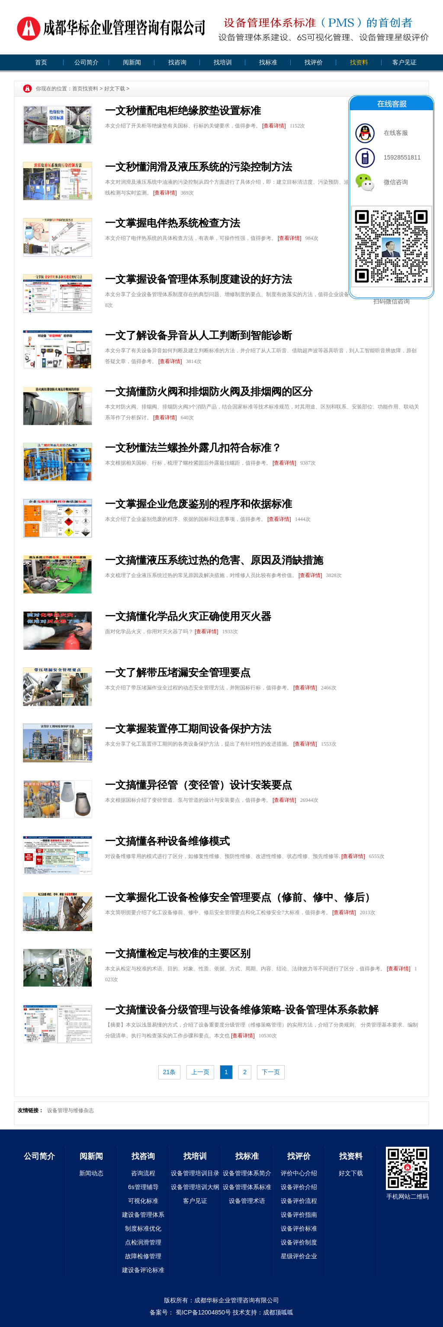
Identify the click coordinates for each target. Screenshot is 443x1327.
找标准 (268, 62)
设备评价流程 (299, 1200)
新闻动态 (91, 1173)
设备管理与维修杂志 (70, 1110)
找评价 (314, 62)
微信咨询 (381, 182)
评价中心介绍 (299, 1173)
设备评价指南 (299, 1214)
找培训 (223, 62)
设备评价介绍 (299, 1186)
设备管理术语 (247, 1200)
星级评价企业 (299, 1256)
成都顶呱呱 (278, 1312)
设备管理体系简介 (247, 1173)
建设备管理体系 (143, 1214)
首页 (41, 62)
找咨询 (177, 62)
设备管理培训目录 (195, 1173)
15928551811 (388, 157)
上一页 (200, 1072)
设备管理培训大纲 (195, 1186)
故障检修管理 (143, 1256)
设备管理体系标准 (247, 1186)
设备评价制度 (299, 1242)
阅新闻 (132, 62)
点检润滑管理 (143, 1242)
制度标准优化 (143, 1228)
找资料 (359, 62)
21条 (169, 1072)
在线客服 (381, 132)
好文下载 (114, 89)
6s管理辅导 (143, 1186)
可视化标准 (143, 1200)
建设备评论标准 (143, 1269)
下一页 (271, 1072)
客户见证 (404, 62)
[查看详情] (274, 126)
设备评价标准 (299, 1228)
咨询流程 (143, 1173)
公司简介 (86, 62)
